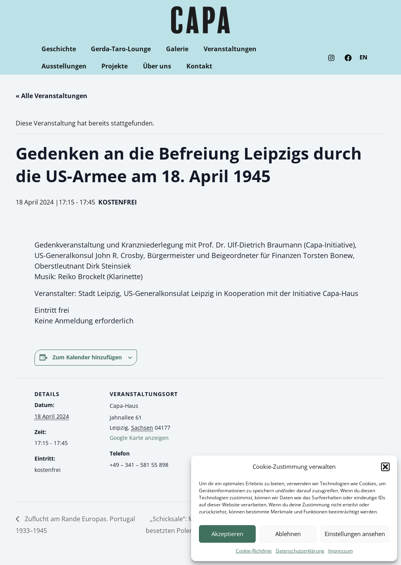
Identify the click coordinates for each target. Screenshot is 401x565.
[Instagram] (331, 57)
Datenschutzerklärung (300, 550)
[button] (385, 467)
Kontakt (132, 66)
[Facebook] (348, 57)
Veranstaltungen (220, 49)
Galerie (170, 49)
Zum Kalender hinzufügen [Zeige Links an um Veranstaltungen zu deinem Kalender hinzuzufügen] (87, 357)
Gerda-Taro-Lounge (117, 49)
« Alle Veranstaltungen (51, 95)
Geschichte (57, 49)
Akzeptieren (227, 534)
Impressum (340, 550)
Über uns (93, 66)
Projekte (53, 66)
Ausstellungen (282, 49)
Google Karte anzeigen (139, 437)
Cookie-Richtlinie (254, 550)
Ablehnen (288, 534)
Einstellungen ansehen (355, 534)
